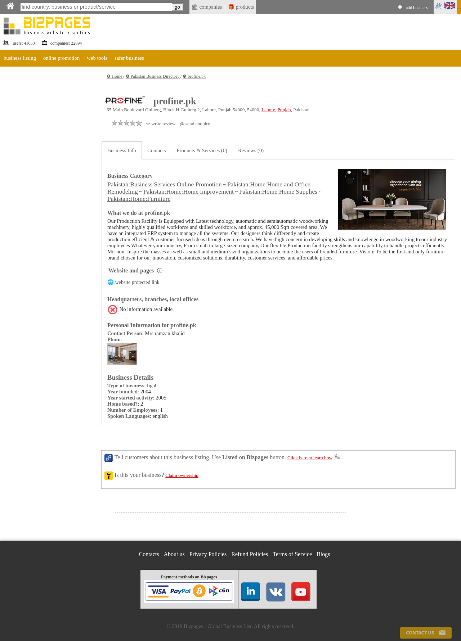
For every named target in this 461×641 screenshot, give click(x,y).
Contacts (156, 150)
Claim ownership (181, 475)
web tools (97, 58)
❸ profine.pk (194, 76)
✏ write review (160, 123)
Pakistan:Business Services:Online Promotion (164, 184)
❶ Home (115, 76)
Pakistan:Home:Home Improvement (188, 191)
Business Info (121, 150)
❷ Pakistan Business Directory (153, 76)
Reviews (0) (251, 150)
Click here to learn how (309, 457)
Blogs (323, 554)
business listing (20, 58)
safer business (129, 58)
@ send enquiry (195, 123)
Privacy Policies (208, 554)
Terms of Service (292, 554)
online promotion (61, 58)
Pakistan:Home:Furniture (138, 198)
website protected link (137, 282)
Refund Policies (249, 554)
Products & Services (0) (202, 150)
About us (174, 554)
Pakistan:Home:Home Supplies (278, 191)
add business (417, 7)
